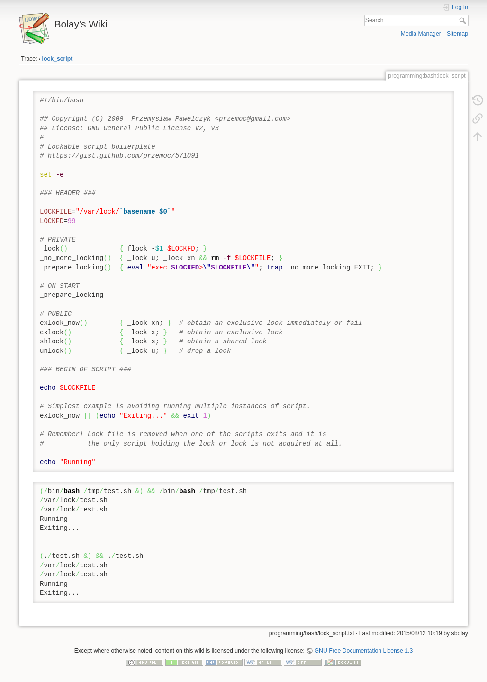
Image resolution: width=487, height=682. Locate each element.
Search (463, 20)
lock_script (57, 58)
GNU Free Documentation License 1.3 (364, 650)
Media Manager (421, 33)
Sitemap (457, 33)
